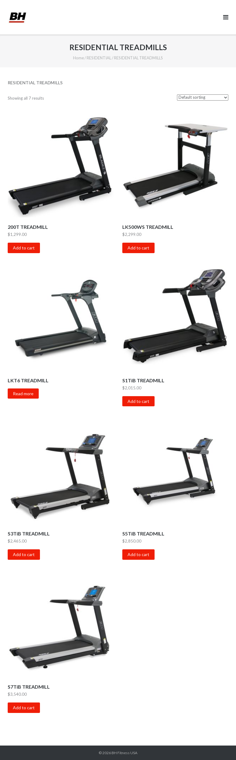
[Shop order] (202, 97)
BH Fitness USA (124, 752)
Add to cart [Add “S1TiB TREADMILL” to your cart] (138, 401)
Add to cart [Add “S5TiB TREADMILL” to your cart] (138, 554)
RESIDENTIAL (99, 57)
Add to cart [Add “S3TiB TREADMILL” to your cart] (24, 554)
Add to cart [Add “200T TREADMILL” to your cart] (24, 247)
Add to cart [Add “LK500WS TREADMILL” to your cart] (138, 247)
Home (78, 57)
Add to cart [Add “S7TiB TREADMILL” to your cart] (24, 707)
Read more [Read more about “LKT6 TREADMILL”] (23, 393)
